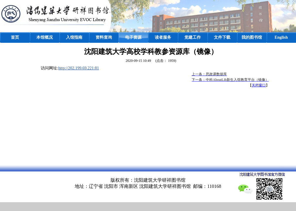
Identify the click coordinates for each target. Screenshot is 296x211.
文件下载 (222, 37)
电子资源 (133, 37)
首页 (15, 37)
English (281, 37)
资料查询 (104, 37)
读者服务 (163, 37)
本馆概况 (44, 37)
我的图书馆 (251, 37)
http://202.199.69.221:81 (78, 68)
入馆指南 (74, 37)
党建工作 (192, 37)
